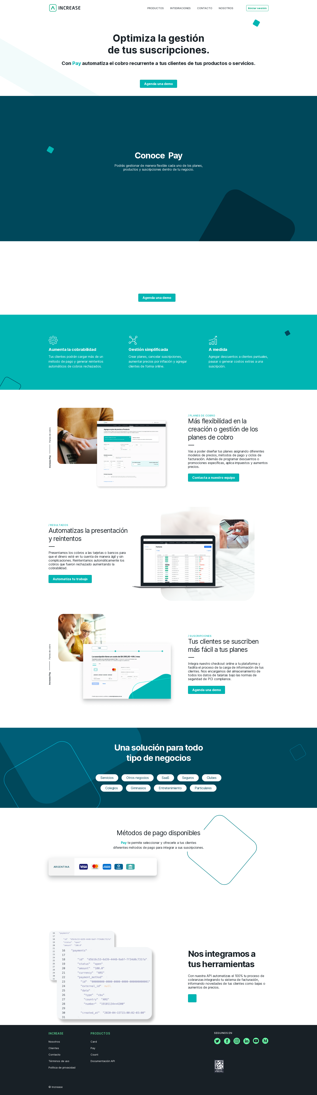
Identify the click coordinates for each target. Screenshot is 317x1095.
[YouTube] (256, 1043)
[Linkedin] (246, 1043)
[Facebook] (227, 1043)
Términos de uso (59, 1061)
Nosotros (54, 1041)
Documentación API (103, 1061)
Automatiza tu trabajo (70, 579)
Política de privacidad (62, 1067)
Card (94, 1041)
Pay (93, 1048)
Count (94, 1054)
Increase (56, 1033)
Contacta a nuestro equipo (213, 478)
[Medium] (265, 1043)
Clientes (54, 1048)
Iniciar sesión (257, 8)
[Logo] (65, 8)
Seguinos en (223, 1032)
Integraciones (180, 8)
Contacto (54, 1054)
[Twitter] (217, 1043)
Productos (100, 1033)
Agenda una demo (158, 84)
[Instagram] (237, 1043)
